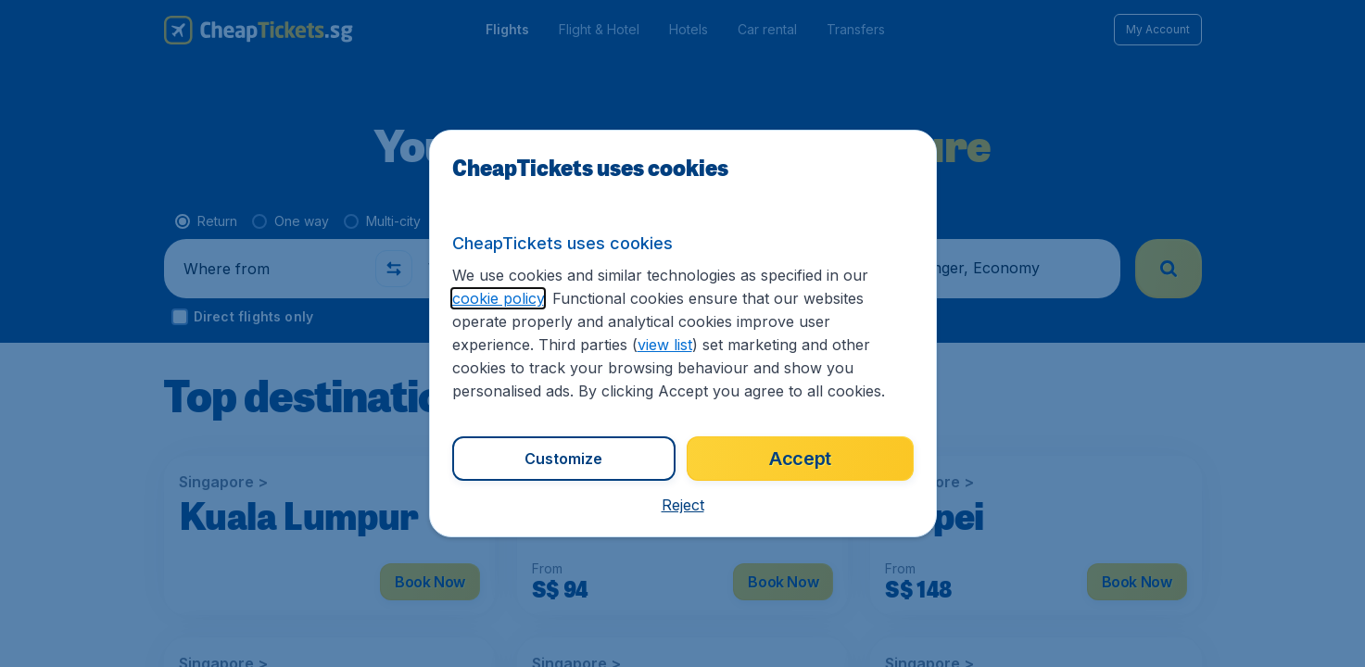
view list (665, 344)
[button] (683, 505)
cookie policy (498, 298)
